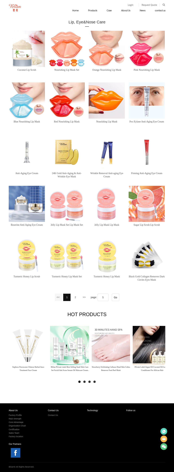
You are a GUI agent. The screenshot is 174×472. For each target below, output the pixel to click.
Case (109, 10)
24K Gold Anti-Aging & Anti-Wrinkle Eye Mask (67, 175)
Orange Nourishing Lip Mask (106, 70)
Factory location (16, 436)
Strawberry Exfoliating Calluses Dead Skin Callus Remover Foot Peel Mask (111, 368)
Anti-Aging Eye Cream (26, 173)
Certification (14, 429)
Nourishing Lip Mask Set (66, 70)
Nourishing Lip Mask (106, 121)
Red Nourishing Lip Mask (67, 121)
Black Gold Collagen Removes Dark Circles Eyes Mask (147, 278)
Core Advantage (16, 422)
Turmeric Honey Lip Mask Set (67, 276)
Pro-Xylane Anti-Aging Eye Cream (146, 121)
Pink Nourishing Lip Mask (147, 70)
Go (115, 297)
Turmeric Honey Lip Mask (107, 276)
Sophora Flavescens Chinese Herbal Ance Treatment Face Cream (28, 368)
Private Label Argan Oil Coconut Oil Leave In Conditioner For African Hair (152, 368)
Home (75, 10)
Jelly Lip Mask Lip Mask (106, 224)
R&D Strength (15, 418)
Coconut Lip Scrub (26, 70)
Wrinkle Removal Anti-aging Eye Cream (106, 175)
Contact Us (53, 415)
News (142, 10)
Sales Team (14, 433)
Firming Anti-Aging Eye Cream (146, 173)
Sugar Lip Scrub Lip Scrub (146, 224)
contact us (160, 10)
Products (92, 10)
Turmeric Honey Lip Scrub (27, 276)
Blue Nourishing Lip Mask (27, 121)
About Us (125, 10)
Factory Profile (15, 415)
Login (130, 4)
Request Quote (149, 4)
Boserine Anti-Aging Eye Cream (27, 224)
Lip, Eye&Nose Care (87, 22)
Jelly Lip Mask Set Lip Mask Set (67, 224)
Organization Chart (17, 426)
